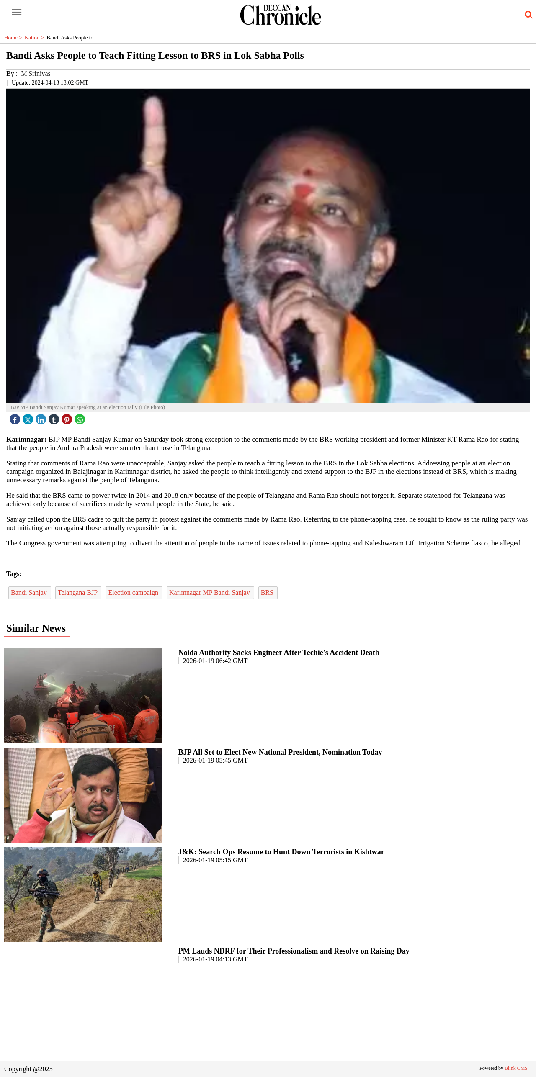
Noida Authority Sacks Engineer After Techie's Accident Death (278, 652)
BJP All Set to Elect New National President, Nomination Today (280, 752)
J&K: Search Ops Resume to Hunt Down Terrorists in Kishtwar (281, 852)
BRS (268, 592)
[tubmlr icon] (55, 417)
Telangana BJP (78, 592)
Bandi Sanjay (30, 592)
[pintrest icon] (68, 417)
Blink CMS (516, 1068)
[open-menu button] (16, 12)
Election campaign (134, 592)
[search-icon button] (527, 15)
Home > (14, 37)
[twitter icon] (29, 417)
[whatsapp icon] (81, 417)
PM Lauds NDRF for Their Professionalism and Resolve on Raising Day (294, 951)
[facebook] (16, 417)
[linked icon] (42, 417)
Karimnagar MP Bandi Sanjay (210, 592)
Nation (35, 37)
